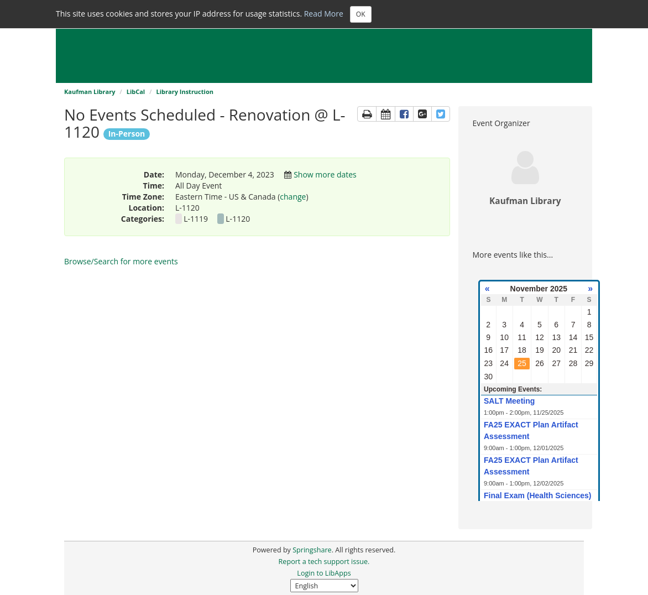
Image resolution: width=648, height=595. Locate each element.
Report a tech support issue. (324, 561)
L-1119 (197, 218)
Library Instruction (184, 91)
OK (360, 14)
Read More (323, 13)
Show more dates (325, 174)
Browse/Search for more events (121, 261)
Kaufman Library (89, 91)
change (293, 196)
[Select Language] (324, 585)
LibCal (136, 91)
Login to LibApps (324, 573)
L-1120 (238, 218)
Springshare (311, 550)
